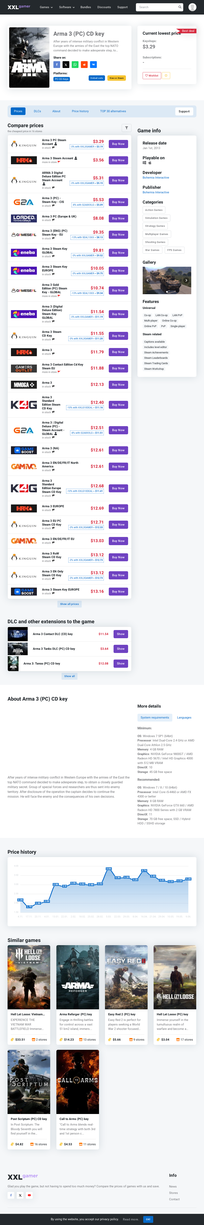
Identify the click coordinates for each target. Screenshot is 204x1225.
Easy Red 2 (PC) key (121, 1014)
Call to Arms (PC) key (74, 1119)
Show (121, 634)
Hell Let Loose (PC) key (172, 1014)
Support (122, 7)
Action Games (154, 209)
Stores (173, 1193)
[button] (192, 7)
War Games (152, 250)
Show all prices (69, 604)
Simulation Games (156, 217)
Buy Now (118, 144)
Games (46, 7)
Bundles (85, 7)
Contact (174, 1199)
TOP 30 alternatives (113, 111)
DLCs (37, 111)
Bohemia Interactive (156, 177)
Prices (18, 111)
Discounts (104, 7)
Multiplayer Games (156, 234)
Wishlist (151, 75)
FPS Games (174, 250)
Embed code (97, 78)
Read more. (131, 1219)
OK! (148, 1219)
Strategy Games (155, 226)
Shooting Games (155, 242)
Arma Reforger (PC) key (76, 1014)
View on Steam (117, 78)
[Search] (159, 7)
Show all (69, 676)
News (173, 1186)
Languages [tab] (184, 717)
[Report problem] (166, 75)
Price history (80, 111)
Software (66, 7)
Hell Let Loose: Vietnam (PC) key (27, 1014)
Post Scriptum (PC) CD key (29, 1119)
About (56, 111)
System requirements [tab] (155, 717)
